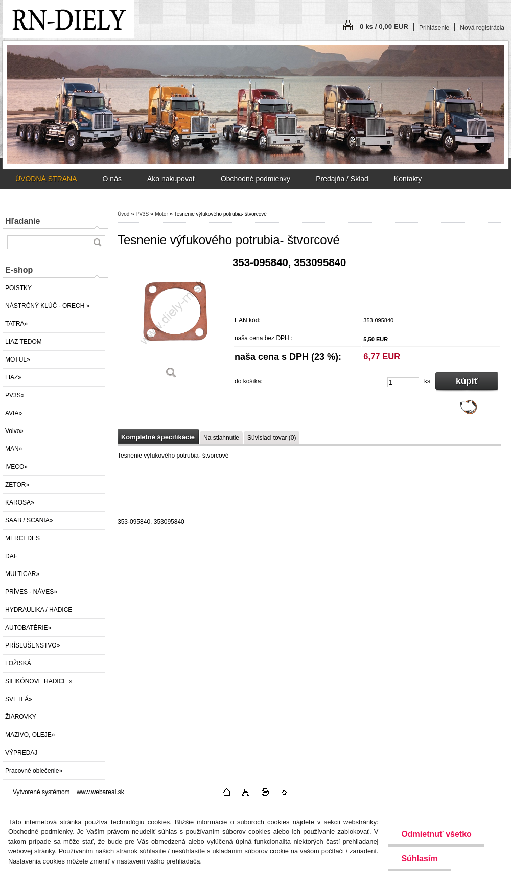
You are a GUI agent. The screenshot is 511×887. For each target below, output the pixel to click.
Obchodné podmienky (255, 179)
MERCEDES (22, 538)
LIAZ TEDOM (23, 341)
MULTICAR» (22, 574)
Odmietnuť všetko (436, 834)
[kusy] (403, 382)
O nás (112, 179)
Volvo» (14, 431)
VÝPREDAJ (21, 752)
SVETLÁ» (18, 699)
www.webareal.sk (100, 792)
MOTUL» (17, 359)
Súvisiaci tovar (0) (271, 437)
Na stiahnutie (221, 437)
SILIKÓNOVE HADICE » (38, 681)
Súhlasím (419, 858)
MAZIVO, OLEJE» (30, 734)
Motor (161, 214)
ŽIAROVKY (20, 717)
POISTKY (18, 288)
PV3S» (14, 395)
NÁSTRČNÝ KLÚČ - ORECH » (47, 305)
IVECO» (16, 466)
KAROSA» (19, 502)
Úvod (123, 214)
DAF (11, 556)
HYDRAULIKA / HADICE (38, 609)
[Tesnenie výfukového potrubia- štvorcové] (171, 321)
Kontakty (408, 179)
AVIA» (13, 413)
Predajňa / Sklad (342, 179)
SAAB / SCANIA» (29, 520)
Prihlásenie (434, 27)
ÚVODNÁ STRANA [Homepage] (46, 179)
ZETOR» (17, 484)
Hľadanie (22, 221)
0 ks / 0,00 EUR (384, 26)
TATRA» (16, 323)
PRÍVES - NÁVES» (31, 591)
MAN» (13, 448)
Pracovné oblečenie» (33, 770)
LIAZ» (13, 377)
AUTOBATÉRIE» (28, 627)
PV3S (142, 214)
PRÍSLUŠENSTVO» (32, 645)
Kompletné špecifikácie (158, 437)
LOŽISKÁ (18, 663)
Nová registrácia (482, 27)
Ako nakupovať (171, 179)
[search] (97, 242)
